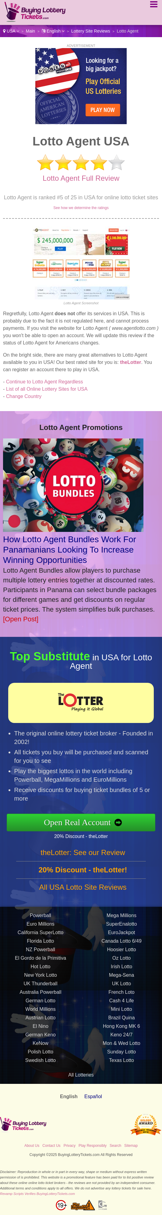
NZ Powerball (40, 952)
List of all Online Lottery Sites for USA (47, 389)
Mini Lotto (121, 1011)
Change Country (24, 396)
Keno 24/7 (122, 1037)
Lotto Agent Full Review (81, 178)
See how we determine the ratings (80, 208)
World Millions (40, 1011)
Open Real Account (80, 822)
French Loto (121, 994)
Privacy (70, 1145)
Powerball (40, 917)
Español (93, 1096)
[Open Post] (20, 619)
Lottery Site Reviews (90, 31)
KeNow (40, 1045)
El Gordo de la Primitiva (40, 960)
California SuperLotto (40, 934)
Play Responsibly (93, 1145)
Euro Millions (40, 926)
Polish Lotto (40, 1054)
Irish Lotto (121, 969)
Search (115, 1145)
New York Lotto (40, 977)
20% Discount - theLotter (83, 835)
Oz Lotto (121, 960)
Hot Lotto (41, 969)
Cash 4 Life (121, 1003)
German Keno (40, 1037)
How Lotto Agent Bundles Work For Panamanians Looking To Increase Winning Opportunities (69, 550)
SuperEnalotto (121, 926)
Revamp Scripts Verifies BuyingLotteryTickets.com (37, 1194)
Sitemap (131, 1145)
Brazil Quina (121, 1020)
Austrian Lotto (41, 1020)
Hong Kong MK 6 (121, 1028)
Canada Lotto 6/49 (121, 943)
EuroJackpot (121, 934)
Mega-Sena (121, 977)
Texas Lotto (121, 1062)
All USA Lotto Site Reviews (83, 889)
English (53, 31)
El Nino (40, 1028)
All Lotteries (81, 1074)
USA (11, 31)
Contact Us (51, 1145)
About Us (31, 1145)
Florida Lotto (40, 943)
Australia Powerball (41, 994)
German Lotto (40, 1003)
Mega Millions (121, 917)
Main (30, 31)
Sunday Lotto (121, 1054)
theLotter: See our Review (82, 855)
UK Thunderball (41, 986)
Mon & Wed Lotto (121, 1045)
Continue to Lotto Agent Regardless (44, 381)
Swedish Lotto (40, 1062)
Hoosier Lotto (121, 952)
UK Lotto (121, 986)
